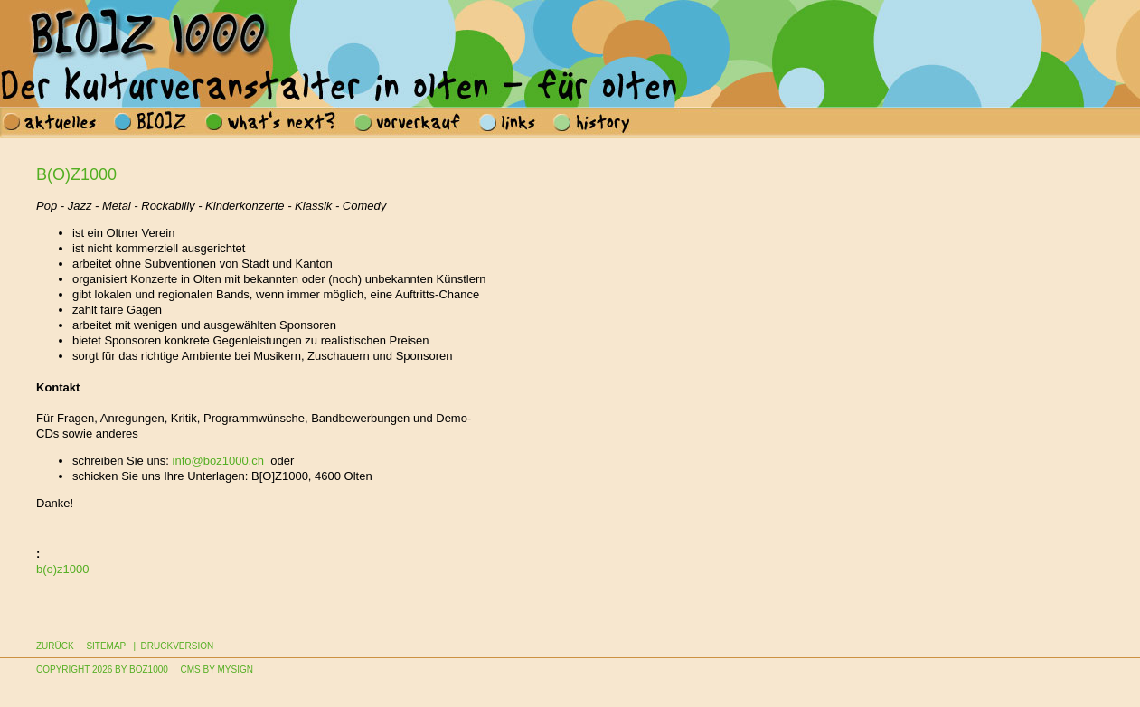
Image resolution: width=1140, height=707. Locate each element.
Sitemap (106, 646)
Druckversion (177, 646)
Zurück (55, 646)
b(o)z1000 (63, 569)
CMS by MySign (217, 669)
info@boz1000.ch (218, 460)
